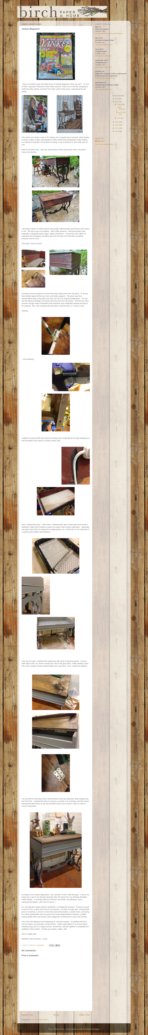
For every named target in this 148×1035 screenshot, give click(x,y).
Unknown (101, 141)
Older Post (84, 1015)
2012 (117, 125)
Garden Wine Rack (121, 113)
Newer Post (27, 1015)
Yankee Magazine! (121, 108)
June (119, 118)
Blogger (96, 1029)
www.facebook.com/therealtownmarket (109, 33)
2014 (117, 102)
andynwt (81, 1029)
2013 (117, 122)
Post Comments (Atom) (39, 1020)
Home (56, 1015)
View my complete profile (104, 144)
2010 (117, 131)
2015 (117, 99)
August (120, 104)
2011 (117, 128)
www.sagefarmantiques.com (105, 78)
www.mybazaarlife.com (103, 56)
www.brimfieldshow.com (103, 45)
